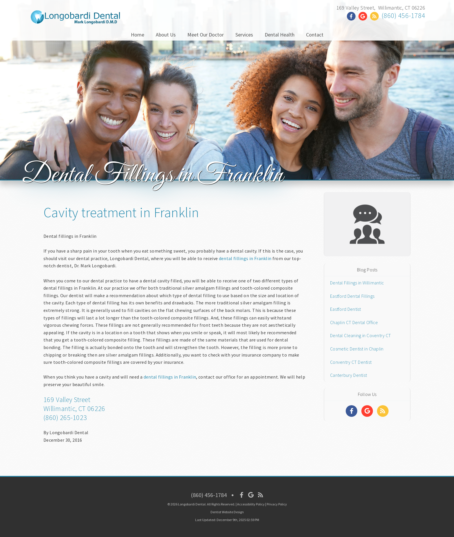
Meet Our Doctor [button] (205, 34)
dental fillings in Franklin (245, 258)
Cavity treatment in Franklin (121, 212)
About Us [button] (166, 34)
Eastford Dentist (345, 309)
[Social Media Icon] (242, 494)
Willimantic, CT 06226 (74, 408)
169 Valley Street (66, 399)
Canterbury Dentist (348, 375)
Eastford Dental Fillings (352, 296)
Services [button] (244, 34)
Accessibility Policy (251, 504)
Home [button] (137, 34)
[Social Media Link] (352, 16)
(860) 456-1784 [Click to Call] (403, 15)
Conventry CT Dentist (350, 362)
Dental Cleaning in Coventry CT (360, 335)
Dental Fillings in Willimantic (357, 283)
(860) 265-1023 (65, 417)
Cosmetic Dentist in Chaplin (356, 349)
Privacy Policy (277, 504)
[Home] (75, 18)
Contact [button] (314, 34)
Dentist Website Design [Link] (227, 512)
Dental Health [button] (279, 34)
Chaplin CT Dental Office (354, 322)
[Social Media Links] (351, 411)
